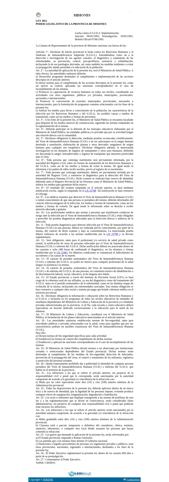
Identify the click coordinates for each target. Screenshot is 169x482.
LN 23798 (90, 190)
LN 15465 (62, 252)
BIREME (48, 479)
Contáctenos (133, 479)
